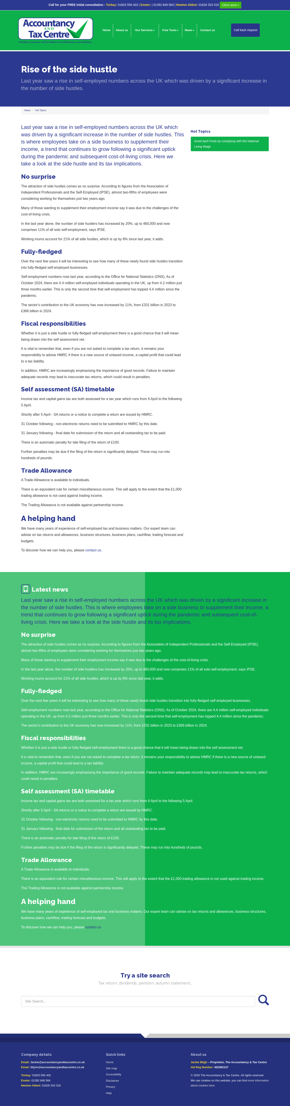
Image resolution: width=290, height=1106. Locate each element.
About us (122, 30)
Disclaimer (112, 1080)
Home (106, 30)
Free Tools (170, 30)
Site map (111, 1068)
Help (109, 1093)
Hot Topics (40, 110)
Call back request (245, 30)
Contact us (207, 30)
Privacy (110, 1086)
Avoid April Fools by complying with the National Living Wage (226, 143)
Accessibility (113, 1074)
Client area (230, 5)
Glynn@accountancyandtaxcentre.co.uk (57, 1067)
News (189, 30)
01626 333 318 (208, 5)
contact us (93, 550)
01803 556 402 (128, 5)
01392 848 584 (163, 5)
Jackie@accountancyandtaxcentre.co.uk (57, 1062)
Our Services (145, 30)
